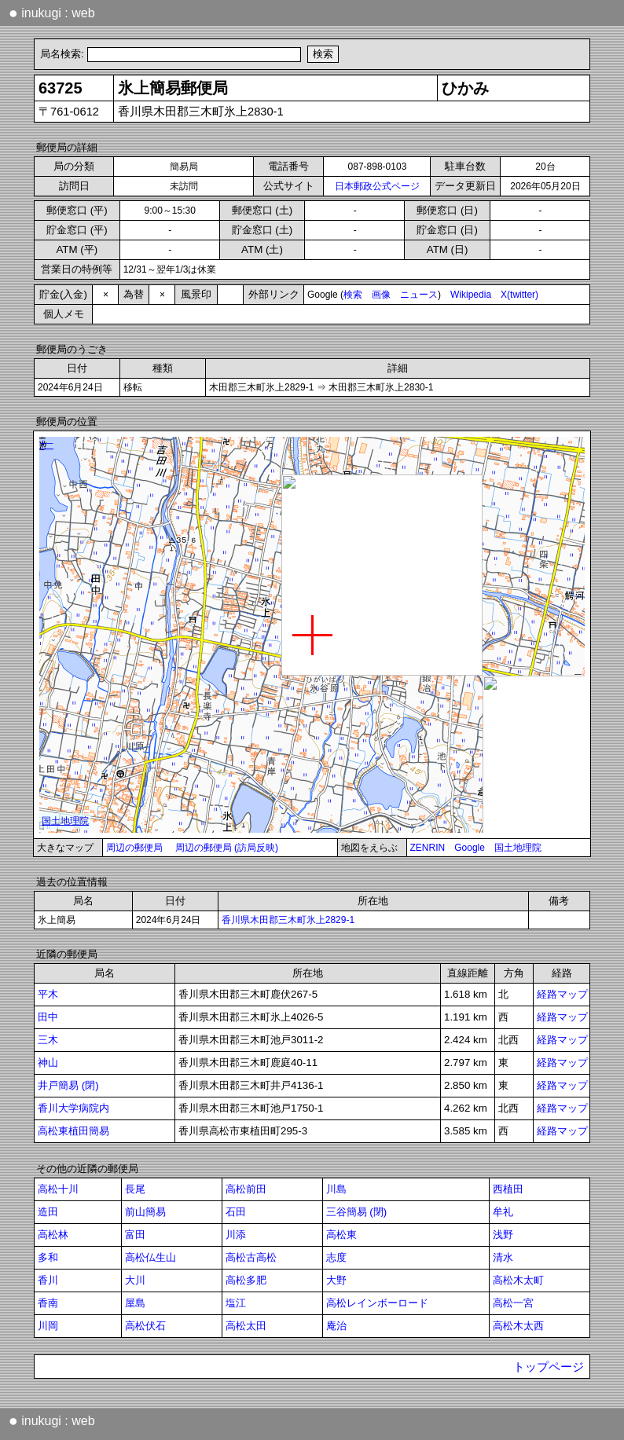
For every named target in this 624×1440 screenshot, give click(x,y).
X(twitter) (519, 294)
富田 (135, 1234)
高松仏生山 (150, 1257)
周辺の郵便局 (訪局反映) (226, 847)
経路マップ (562, 994)
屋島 (135, 1303)
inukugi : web (52, 12)
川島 (336, 1189)
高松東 (341, 1234)
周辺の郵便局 (134, 847)
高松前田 (246, 1189)
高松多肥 (246, 1280)
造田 (48, 1212)
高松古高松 (251, 1257)
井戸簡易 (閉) (68, 1085)
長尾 (135, 1189)
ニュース (419, 294)
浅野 (503, 1234)
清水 (503, 1257)
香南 (48, 1303)
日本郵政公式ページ (377, 186)
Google (469, 847)
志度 (336, 1257)
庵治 (336, 1326)
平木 (48, 994)
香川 (48, 1280)
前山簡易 (145, 1212)
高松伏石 (145, 1326)
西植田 (508, 1189)
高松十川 (58, 1189)
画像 (381, 294)
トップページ (548, 1367)
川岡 (48, 1326)
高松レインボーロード (377, 1303)
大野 (336, 1280)
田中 (48, 1017)
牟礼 (503, 1212)
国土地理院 (517, 847)
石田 (236, 1212)
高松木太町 (518, 1280)
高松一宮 (513, 1303)
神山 (48, 1062)
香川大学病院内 (73, 1108)
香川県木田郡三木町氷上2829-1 (288, 919)
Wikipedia (470, 294)
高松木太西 (518, 1326)
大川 (135, 1280)
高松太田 (246, 1326)
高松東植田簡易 (73, 1131)
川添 (236, 1234)
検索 (352, 294)
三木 (48, 1040)
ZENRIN (428, 847)
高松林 (53, 1234)
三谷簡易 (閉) (356, 1212)
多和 (48, 1257)
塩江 (236, 1303)
